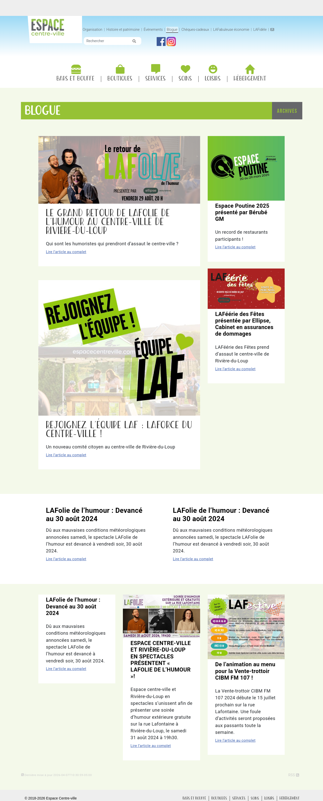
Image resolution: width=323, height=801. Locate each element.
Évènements (182, 30)
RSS (293, 775)
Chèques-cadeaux (224, 30)
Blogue (201, 30)
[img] (163, 46)
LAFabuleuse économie (260, 30)
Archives (287, 111)
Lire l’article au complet (66, 252)
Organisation (121, 30)
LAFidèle (289, 30)
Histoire (152, 29)
